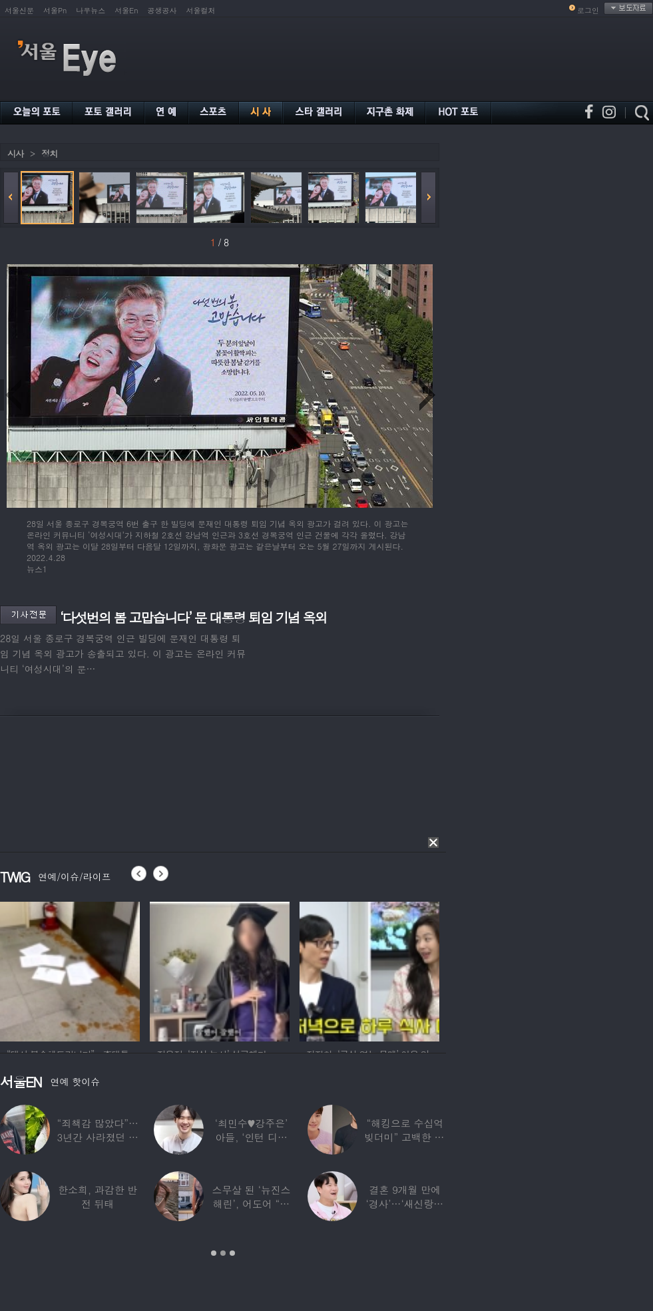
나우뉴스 (90, 10)
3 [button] (232, 1253)
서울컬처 (201, 10)
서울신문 (19, 10)
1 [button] (213, 1253)
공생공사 (162, 10)
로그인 (588, 10)
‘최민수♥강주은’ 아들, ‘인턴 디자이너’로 (251, 1137)
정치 (49, 153)
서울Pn (55, 10)
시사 (15, 153)
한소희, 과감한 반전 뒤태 (97, 1197)
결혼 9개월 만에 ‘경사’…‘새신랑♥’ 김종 (404, 1203)
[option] (70, 969)
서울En (126, 10)
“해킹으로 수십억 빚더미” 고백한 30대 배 (405, 1137)
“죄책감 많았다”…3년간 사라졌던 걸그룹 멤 (97, 1137)
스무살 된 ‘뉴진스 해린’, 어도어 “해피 (251, 1203)
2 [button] (223, 1253)
